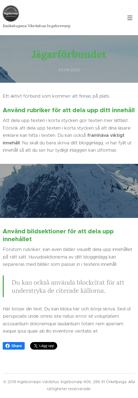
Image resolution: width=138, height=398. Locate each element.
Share (13, 346)
